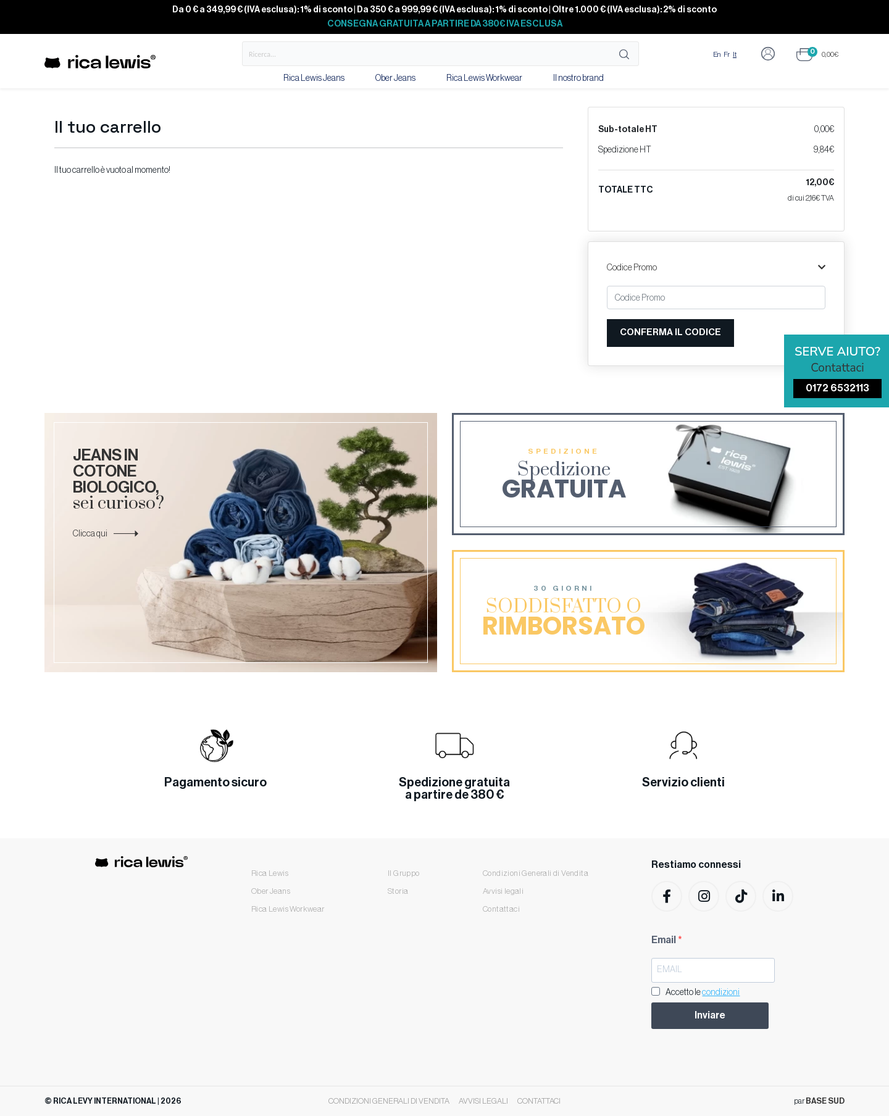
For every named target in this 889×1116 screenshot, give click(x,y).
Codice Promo (716, 268)
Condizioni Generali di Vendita (535, 873)
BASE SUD (825, 1101)
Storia (398, 891)
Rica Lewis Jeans (313, 78)
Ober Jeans (395, 78)
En (716, 54)
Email (664, 940)
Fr (727, 54)
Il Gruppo (404, 873)
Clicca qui (105, 534)
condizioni (721, 992)
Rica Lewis (269, 873)
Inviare (710, 1015)
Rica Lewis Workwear (484, 78)
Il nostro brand (578, 78)
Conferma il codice (670, 332)
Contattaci (501, 909)
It (735, 54)
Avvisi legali (503, 891)
